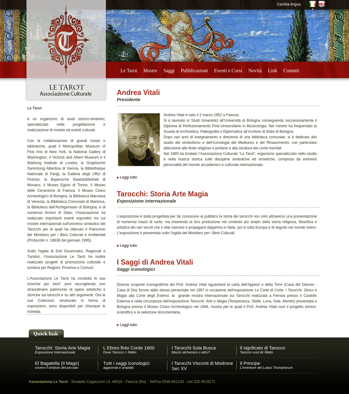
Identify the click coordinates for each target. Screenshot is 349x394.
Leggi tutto (128, 177)
